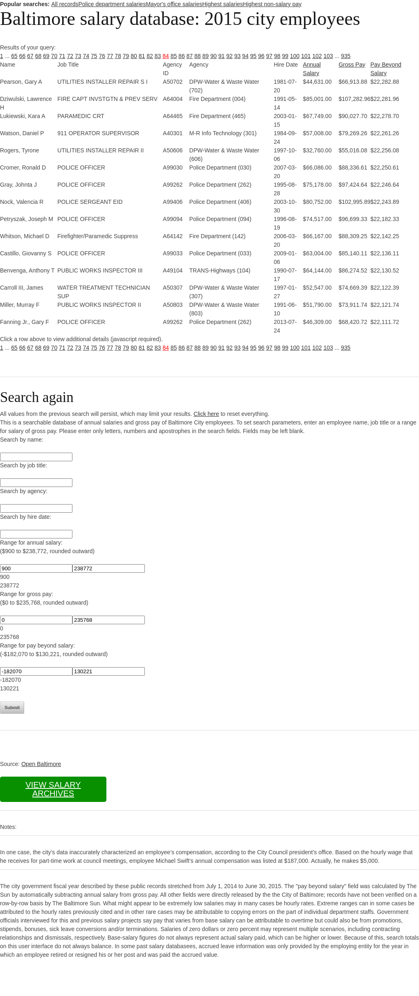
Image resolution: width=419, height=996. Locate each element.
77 (110, 56)
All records (64, 4)
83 (158, 56)
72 (70, 56)
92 (229, 56)
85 (174, 56)
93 (237, 56)
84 (165, 56)
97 (269, 56)
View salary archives (53, 789)
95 (253, 56)
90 (213, 56)
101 (306, 56)
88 (197, 56)
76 (102, 56)
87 (190, 56)
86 (181, 56)
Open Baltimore (41, 764)
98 (277, 56)
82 (149, 56)
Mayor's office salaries (174, 4)
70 (54, 56)
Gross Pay (351, 64)
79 (126, 56)
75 (94, 56)
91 (221, 56)
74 (86, 56)
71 (62, 56)
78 (118, 56)
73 (78, 56)
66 (22, 56)
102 (317, 56)
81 (142, 56)
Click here (206, 414)
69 (46, 56)
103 (328, 56)
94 (245, 56)
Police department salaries (112, 4)
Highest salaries (222, 4)
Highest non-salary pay (272, 4)
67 (30, 56)
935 (345, 56)
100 (295, 56)
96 (261, 56)
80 (134, 56)
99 (285, 56)
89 (206, 56)
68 (38, 56)
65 (14, 56)
